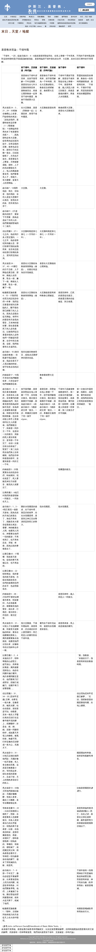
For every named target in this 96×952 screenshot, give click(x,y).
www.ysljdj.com (50, 937)
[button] (90, 4)
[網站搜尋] (86, 10)
